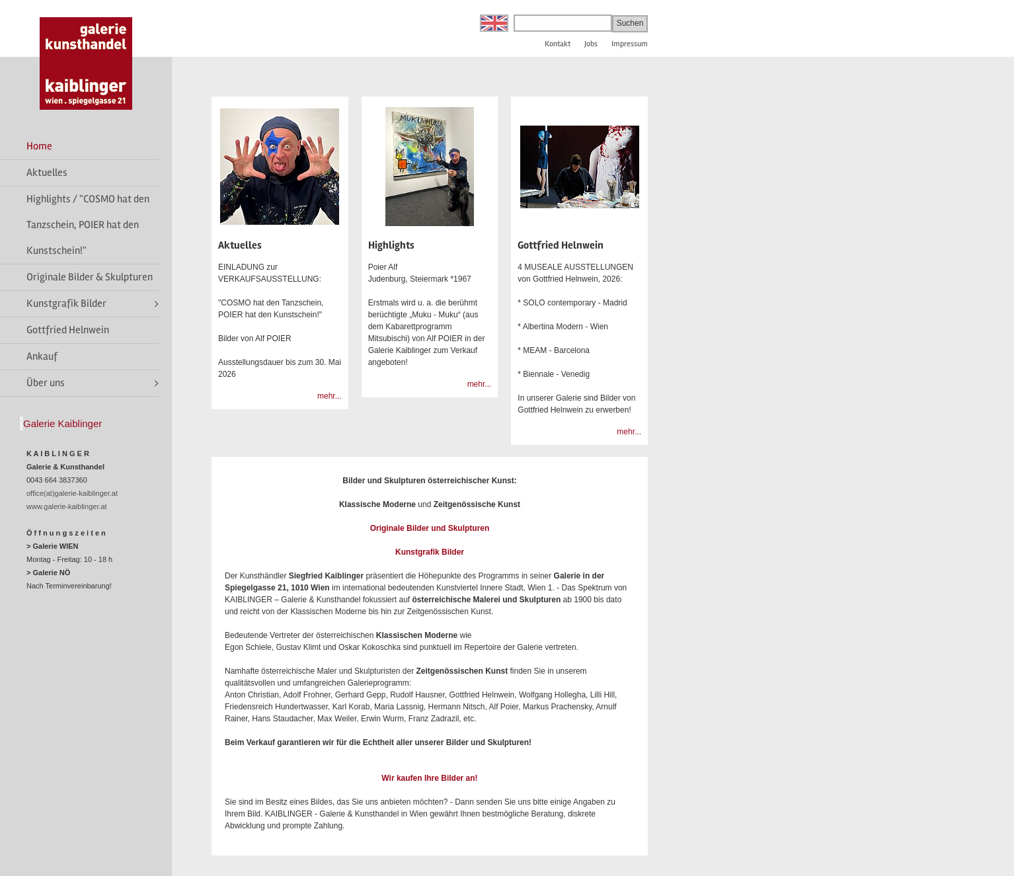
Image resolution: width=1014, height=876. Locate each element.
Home (39, 146)
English (494, 23)
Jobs (591, 44)
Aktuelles (46, 172)
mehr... (329, 396)
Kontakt (557, 44)
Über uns (45, 382)
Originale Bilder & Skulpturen (89, 277)
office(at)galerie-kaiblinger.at (72, 493)
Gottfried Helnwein (67, 330)
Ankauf (42, 356)
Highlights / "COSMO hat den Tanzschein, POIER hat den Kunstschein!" (87, 224)
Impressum (629, 44)
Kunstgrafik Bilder (66, 303)
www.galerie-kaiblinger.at (66, 506)
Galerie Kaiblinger (62, 423)
